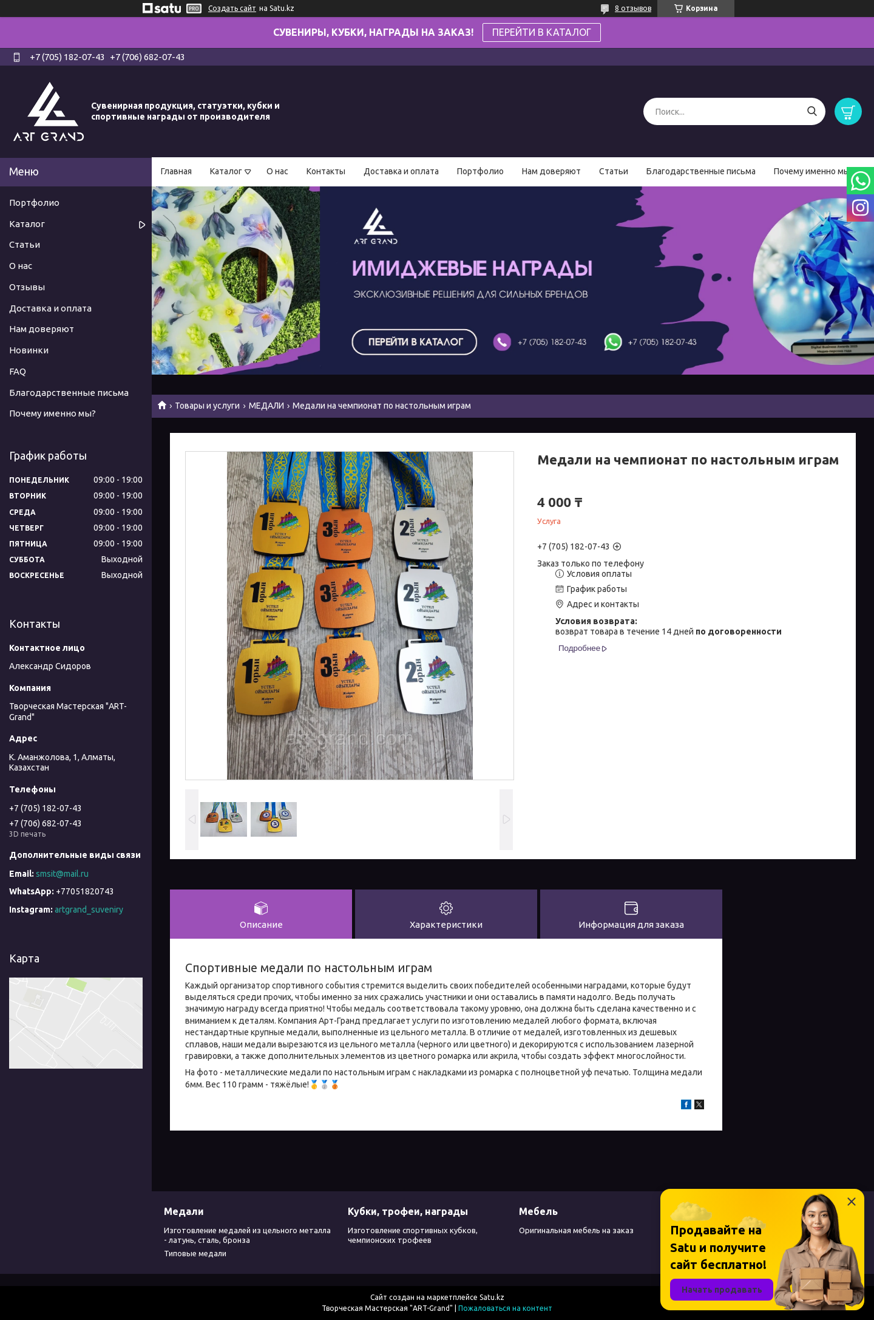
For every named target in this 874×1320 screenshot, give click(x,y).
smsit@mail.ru (62, 874)
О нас (277, 171)
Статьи (613, 171)
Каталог (226, 171)
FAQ (17, 371)
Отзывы (27, 287)
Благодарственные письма (701, 171)
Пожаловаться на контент (505, 1308)
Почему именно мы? (813, 171)
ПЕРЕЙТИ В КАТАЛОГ (541, 32)
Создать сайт (232, 8)
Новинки (29, 350)
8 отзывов (633, 8)
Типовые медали (195, 1253)
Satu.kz (491, 1297)
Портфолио (480, 171)
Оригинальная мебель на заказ (576, 1230)
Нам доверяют (551, 171)
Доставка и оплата (401, 171)
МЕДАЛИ (266, 405)
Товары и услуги (207, 405)
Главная (176, 171)
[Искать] (811, 111)
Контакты (326, 171)
